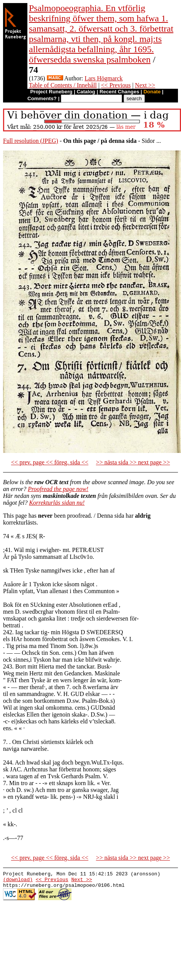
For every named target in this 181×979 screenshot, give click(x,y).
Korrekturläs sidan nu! (56, 502)
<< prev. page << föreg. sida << (49, 462)
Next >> (145, 85)
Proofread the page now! (58, 489)
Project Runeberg (51, 91)
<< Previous (116, 85)
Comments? (42, 98)
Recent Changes (119, 91)
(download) (18, 881)
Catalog (86, 91)
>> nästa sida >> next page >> (133, 462)
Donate (151, 91)
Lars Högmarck (104, 78)
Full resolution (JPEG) (30, 141)
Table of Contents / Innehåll (63, 85)
